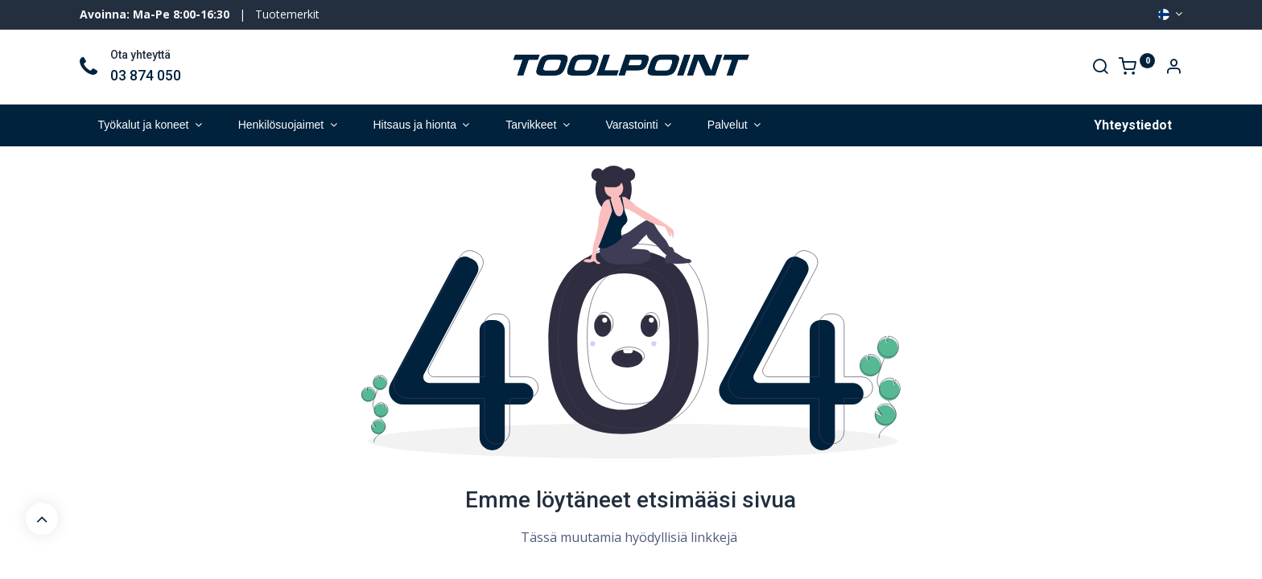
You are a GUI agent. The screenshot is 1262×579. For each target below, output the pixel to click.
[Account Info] (1173, 68)
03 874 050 (145, 76)
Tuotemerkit (287, 14)
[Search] (1100, 68)
